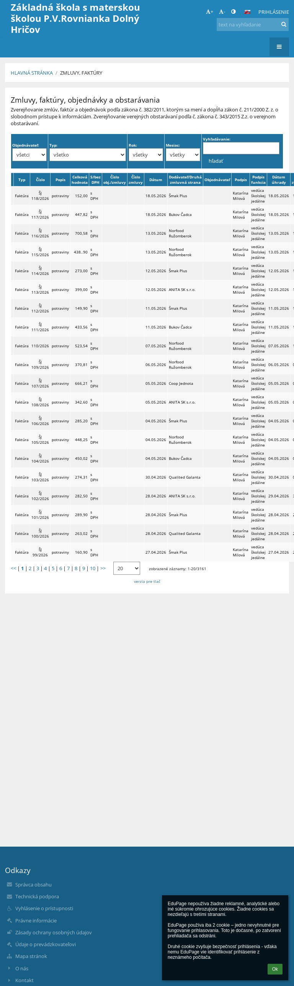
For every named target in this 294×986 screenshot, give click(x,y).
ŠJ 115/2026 (40, 252)
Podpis (241, 179)
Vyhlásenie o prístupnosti (44, 908)
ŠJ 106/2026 (40, 420)
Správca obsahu (33, 884)
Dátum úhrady (279, 179)
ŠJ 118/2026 (40, 195)
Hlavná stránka (32, 72)
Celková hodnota (80, 179)
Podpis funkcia (258, 179)
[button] (247, 11)
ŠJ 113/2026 (40, 289)
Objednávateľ (217, 179)
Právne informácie (36, 920)
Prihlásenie (273, 11)
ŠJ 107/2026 (40, 383)
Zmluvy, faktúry (81, 72)
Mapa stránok (31, 956)
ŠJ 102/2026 (40, 496)
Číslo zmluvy (136, 179)
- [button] (222, 11)
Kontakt (24, 980)
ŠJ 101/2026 (40, 514)
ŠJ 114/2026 (40, 270)
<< (13, 568)
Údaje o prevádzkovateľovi (45, 944)
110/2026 (40, 345)
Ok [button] (275, 969)
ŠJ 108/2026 (40, 402)
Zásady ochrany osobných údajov (53, 932)
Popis (60, 179)
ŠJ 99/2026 (40, 552)
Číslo (40, 179)
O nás (21, 968)
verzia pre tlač (147, 581)
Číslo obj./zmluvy (114, 179)
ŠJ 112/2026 (40, 308)
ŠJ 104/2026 (40, 458)
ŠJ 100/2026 (40, 533)
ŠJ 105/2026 (40, 439)
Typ (21, 179)
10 (92, 568)
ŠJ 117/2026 (40, 214)
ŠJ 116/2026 (40, 233)
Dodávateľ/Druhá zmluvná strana (185, 179)
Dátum (155, 179)
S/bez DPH (95, 179)
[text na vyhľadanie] (252, 24)
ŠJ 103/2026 (40, 477)
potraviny (60, 195)
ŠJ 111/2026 (40, 327)
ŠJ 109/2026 (40, 364)
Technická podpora (37, 896)
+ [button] (209, 11)
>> (103, 568)
